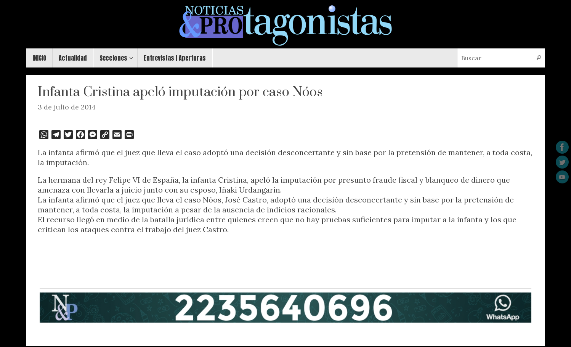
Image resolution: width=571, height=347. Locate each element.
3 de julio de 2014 (67, 107)
